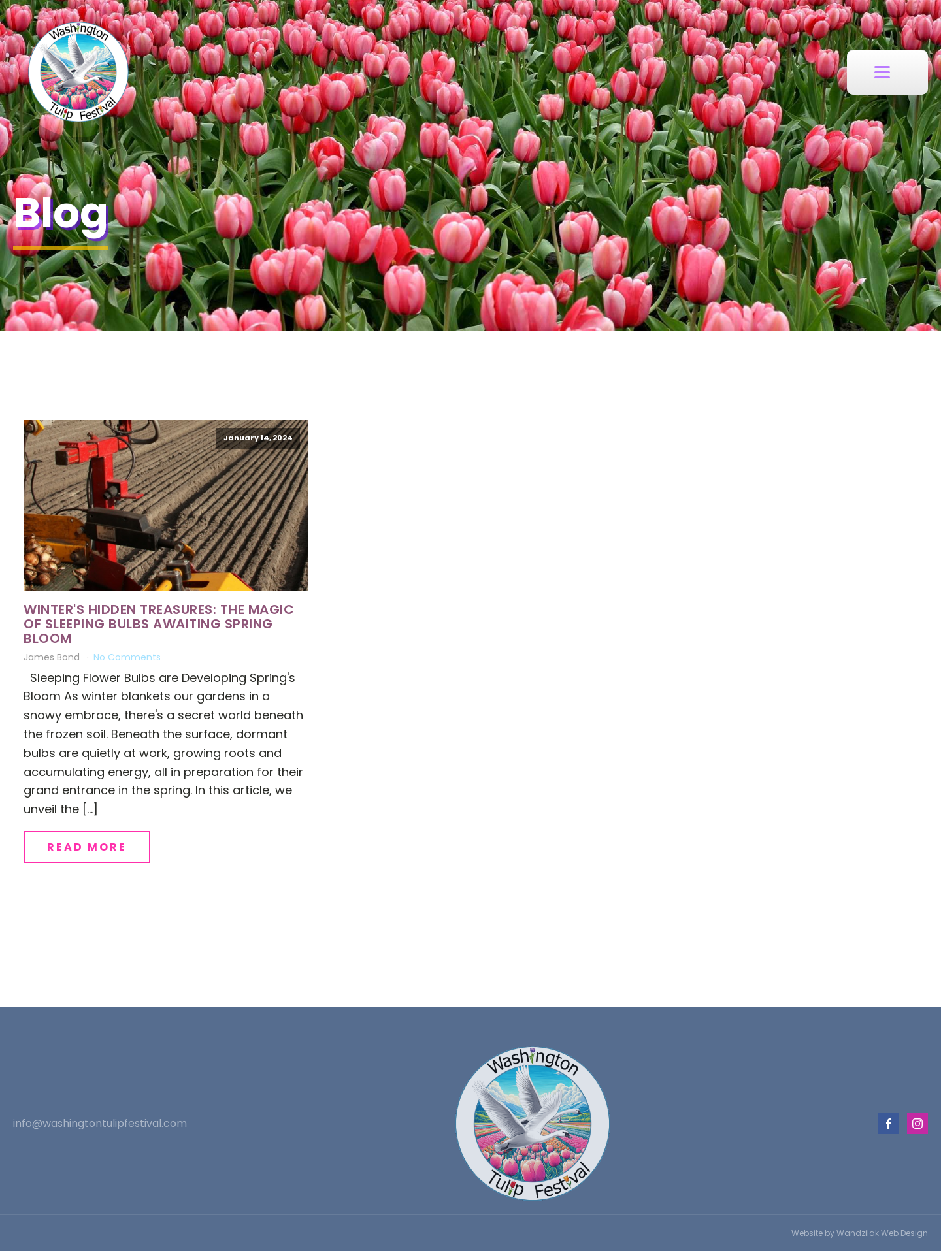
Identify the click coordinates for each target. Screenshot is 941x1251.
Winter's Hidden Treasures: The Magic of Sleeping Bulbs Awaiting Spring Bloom (159, 623)
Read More (87, 846)
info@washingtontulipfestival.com (100, 1123)
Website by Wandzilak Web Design (859, 1233)
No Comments (127, 657)
